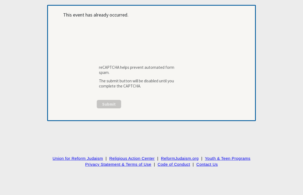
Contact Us (207, 164)
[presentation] (138, 44)
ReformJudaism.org (180, 158)
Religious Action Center (131, 158)
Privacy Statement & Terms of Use (118, 164)
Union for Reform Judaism (78, 158)
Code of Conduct (173, 164)
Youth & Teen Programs (227, 158)
